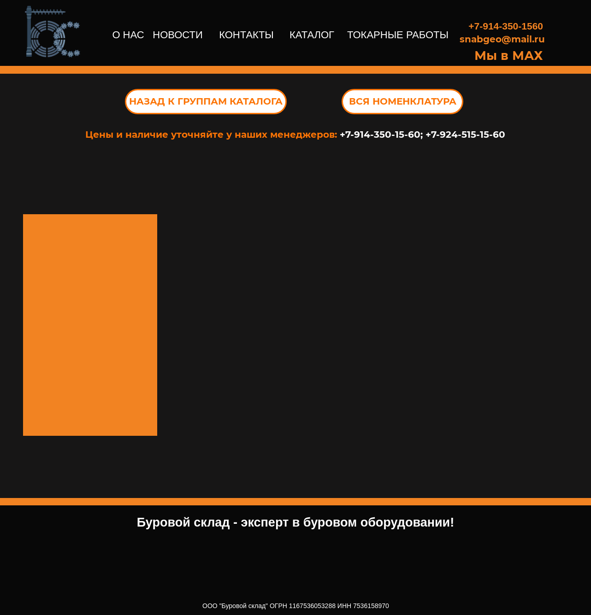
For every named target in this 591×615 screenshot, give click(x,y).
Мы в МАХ (508, 55)
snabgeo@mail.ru (502, 39)
